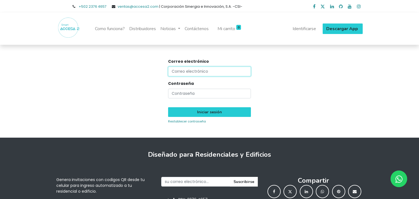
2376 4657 (98, 6)
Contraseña (181, 83)
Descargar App (342, 29)
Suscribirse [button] (244, 181)
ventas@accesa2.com (138, 6)
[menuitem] (110, 28)
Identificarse (304, 29)
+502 (84, 6)
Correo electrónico (188, 61)
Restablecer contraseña (187, 121)
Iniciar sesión (209, 112)
